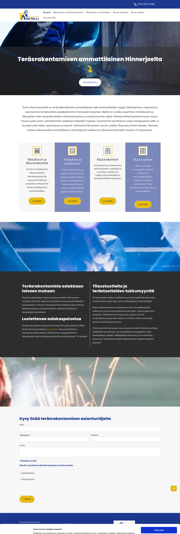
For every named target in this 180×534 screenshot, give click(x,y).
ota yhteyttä (52, 329)
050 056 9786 (146, 4)
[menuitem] (47, 12)
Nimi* (22, 424)
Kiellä (158, 527)
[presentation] (39, 488)
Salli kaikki (159, 512)
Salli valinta (159, 520)
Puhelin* (95, 435)
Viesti (22, 445)
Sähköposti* (25, 435)
